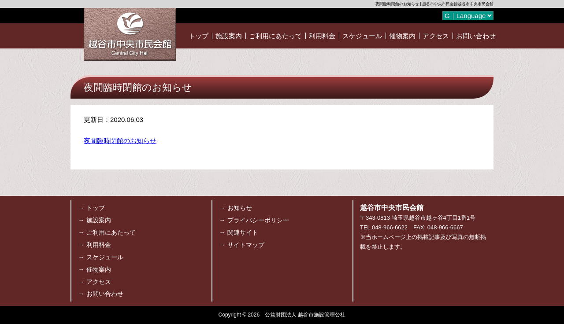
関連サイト (242, 232)
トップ (198, 36)
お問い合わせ (476, 36)
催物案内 (402, 36)
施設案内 (228, 36)
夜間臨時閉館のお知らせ (120, 140)
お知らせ (239, 207)
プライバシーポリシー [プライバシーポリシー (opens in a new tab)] (258, 220)
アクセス (436, 36)
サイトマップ (245, 244)
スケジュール (362, 36)
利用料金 (322, 36)
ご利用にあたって (275, 36)
